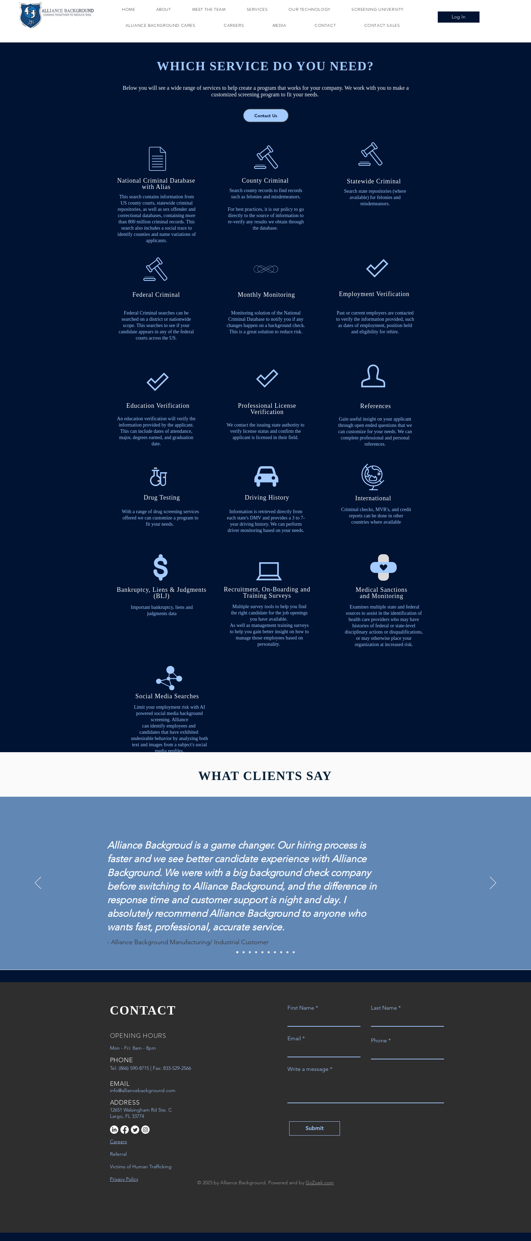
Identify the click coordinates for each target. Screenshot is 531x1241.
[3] (250, 952)
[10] (294, 952)
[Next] (493, 883)
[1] (237, 952)
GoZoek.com (320, 1182)
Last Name (384, 1008)
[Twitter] (135, 1129)
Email (294, 1038)
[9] (287, 952)
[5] (262, 952)
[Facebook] (124, 1129)
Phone (379, 1040)
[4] (256, 952)
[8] (281, 952)
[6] (269, 952)
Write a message (307, 1069)
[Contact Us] (266, 115)
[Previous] (38, 883)
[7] (275, 952)
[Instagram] (145, 1129)
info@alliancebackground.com (142, 1090)
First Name (300, 1008)
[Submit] (314, 1128)
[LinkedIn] (114, 1129)
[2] (244, 952)
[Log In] (459, 17)
